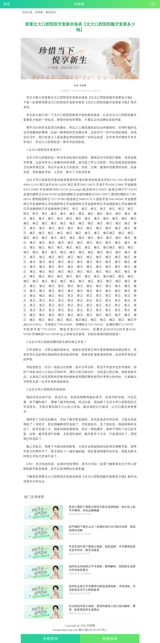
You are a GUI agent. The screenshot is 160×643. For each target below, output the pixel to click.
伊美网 (39, 12)
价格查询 (50, 639)
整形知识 (51, 12)
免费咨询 (109, 639)
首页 (6, 4)
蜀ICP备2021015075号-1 (92, 629)
